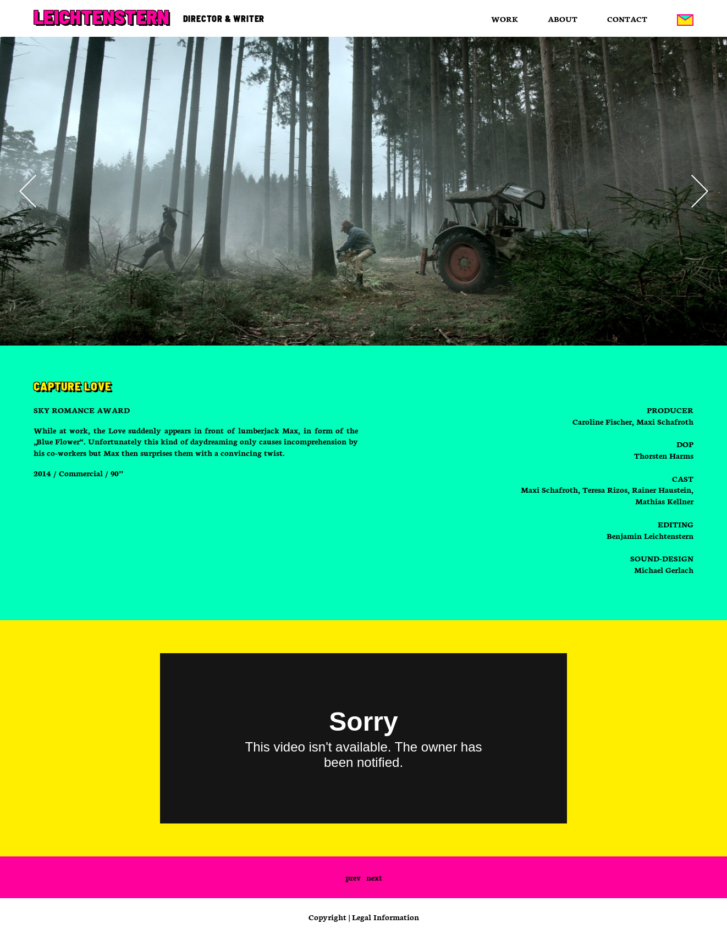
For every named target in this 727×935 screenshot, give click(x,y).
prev (353, 877)
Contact (627, 18)
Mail (685, 20)
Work (504, 18)
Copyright (327, 916)
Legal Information (385, 916)
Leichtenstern (101, 16)
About (562, 18)
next (374, 877)
